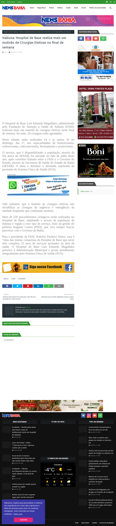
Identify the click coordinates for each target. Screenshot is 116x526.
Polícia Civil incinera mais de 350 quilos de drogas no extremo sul (101, 452)
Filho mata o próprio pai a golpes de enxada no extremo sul (100, 440)
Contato (19, 2)
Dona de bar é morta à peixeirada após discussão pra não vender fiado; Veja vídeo (23, 458)
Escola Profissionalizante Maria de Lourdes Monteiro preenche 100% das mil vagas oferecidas (100, 502)
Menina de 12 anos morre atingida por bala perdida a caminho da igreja (99, 479)
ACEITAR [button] (23, 520)
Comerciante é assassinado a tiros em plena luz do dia (100, 428)
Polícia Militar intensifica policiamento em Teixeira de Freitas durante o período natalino (99, 465)
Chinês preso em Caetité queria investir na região (24, 485)
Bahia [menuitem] (76, 8)
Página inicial (8, 32)
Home (3, 2)
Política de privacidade (106, 523)
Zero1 (6, 52)
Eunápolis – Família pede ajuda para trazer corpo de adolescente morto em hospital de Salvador (24, 431)
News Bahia (85, 191)
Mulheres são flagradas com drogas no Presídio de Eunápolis (101, 491)
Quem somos (11, 2)
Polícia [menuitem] (51, 8)
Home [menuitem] (32, 8)
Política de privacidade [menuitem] (97, 8)
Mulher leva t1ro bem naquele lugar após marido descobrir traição (23, 497)
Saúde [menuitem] (68, 8)
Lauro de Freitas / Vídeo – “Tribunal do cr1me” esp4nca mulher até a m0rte (23, 445)
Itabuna (15, 32)
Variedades (21, 279)
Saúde (13, 279)
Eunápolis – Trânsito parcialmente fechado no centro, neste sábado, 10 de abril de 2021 (24, 472)
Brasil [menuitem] (84, 8)
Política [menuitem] (60, 8)
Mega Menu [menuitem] (41, 8)
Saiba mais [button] (17, 514)
